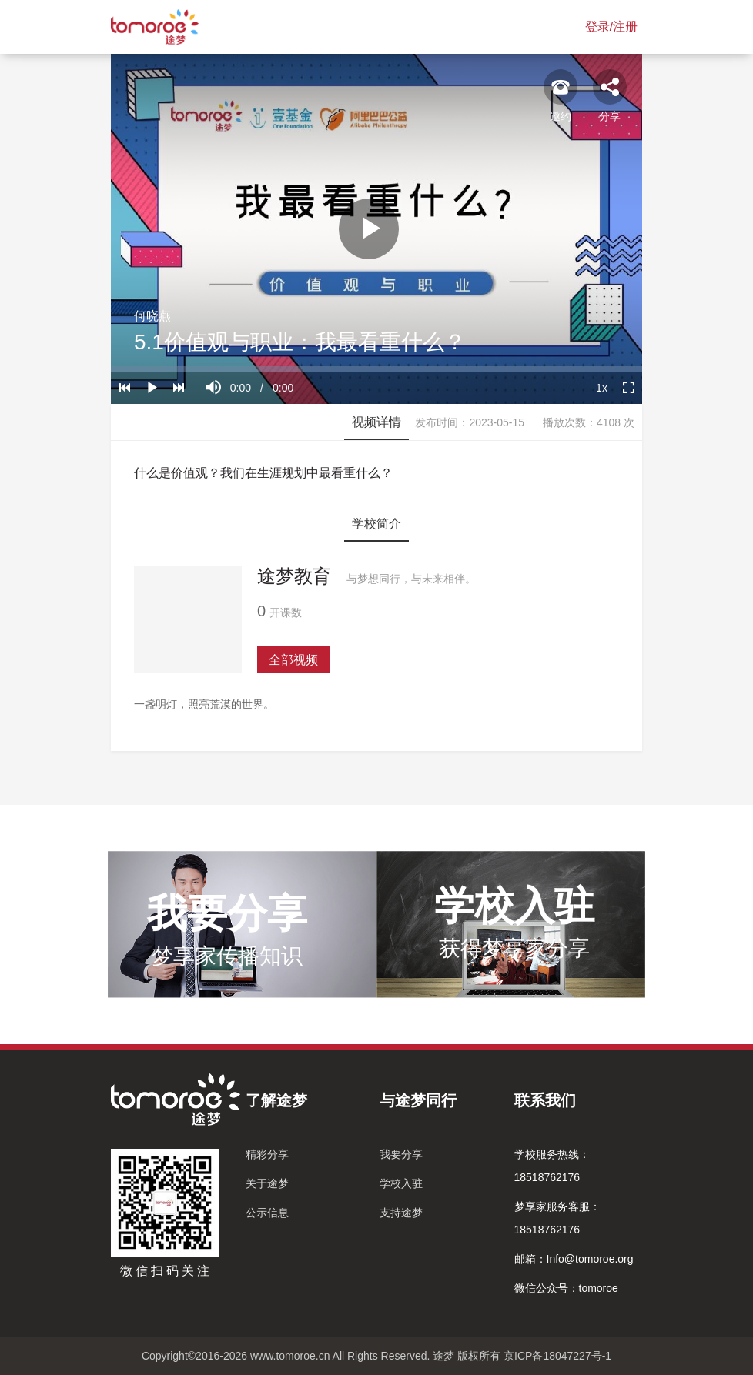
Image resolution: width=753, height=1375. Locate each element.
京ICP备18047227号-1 (557, 1356)
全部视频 (293, 659)
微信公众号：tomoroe (566, 1288)
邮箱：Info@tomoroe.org (574, 1259)
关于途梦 (267, 1183)
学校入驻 (401, 1183)
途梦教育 (294, 576)
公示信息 (267, 1212)
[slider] (376, 369)
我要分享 (401, 1154)
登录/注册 (611, 26)
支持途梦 (401, 1212)
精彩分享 (267, 1154)
